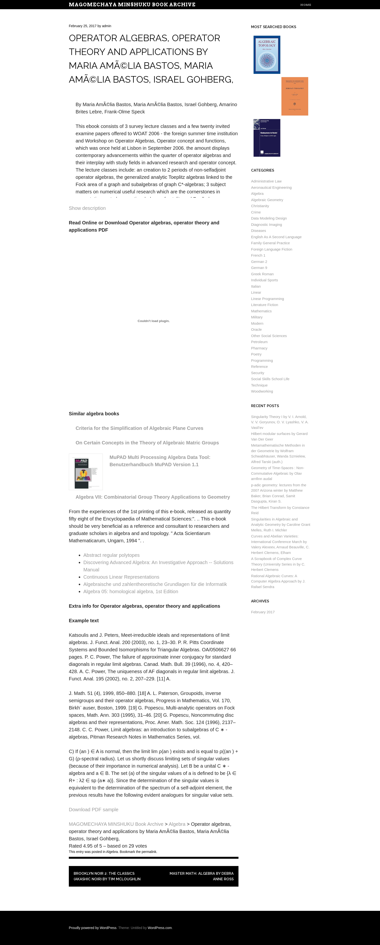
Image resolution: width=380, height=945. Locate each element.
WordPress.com (160, 928)
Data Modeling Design (269, 218)
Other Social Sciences (269, 336)
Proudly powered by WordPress (93, 928)
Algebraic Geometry (267, 200)
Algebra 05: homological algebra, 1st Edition (130, 591)
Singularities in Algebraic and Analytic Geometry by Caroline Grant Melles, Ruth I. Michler (280, 524)
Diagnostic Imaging (266, 224)
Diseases (258, 230)
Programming (262, 360)
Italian (256, 286)
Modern (257, 323)
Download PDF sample (94, 809)
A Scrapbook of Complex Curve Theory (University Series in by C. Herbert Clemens (278, 564)
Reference (259, 366)
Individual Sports (264, 280)
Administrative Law (266, 181)
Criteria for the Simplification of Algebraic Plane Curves (139, 428)
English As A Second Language (276, 237)
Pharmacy (259, 348)
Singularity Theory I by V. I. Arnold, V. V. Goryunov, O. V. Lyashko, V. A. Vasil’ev (280, 422)
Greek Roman (262, 274)
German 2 (259, 262)
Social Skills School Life (270, 379)
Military (257, 317)
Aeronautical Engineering (271, 187)
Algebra (112, 852)
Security (257, 373)
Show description (87, 208)
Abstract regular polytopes (111, 555)
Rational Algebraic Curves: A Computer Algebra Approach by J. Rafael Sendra (278, 581)
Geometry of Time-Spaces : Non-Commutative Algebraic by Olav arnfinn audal (277, 473)
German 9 (259, 268)
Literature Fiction (264, 305)
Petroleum (259, 342)
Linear (256, 292)
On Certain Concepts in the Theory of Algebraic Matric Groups (147, 442)
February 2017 (263, 612)
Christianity (260, 206)
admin (106, 26)
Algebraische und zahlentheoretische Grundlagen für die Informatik (155, 584)
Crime (256, 212)
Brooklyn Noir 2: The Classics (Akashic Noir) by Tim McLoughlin (107, 876)
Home (305, 5)
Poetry (256, 354)
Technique (259, 385)
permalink (149, 852)
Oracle (256, 329)
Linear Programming (267, 299)
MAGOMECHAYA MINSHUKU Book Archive (132, 5)
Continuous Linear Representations (121, 577)
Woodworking (262, 391)
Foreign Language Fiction (271, 249)
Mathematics (261, 311)
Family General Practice (270, 243)
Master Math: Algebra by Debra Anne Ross (202, 876)
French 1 (258, 255)
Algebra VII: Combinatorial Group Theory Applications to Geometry (153, 497)
